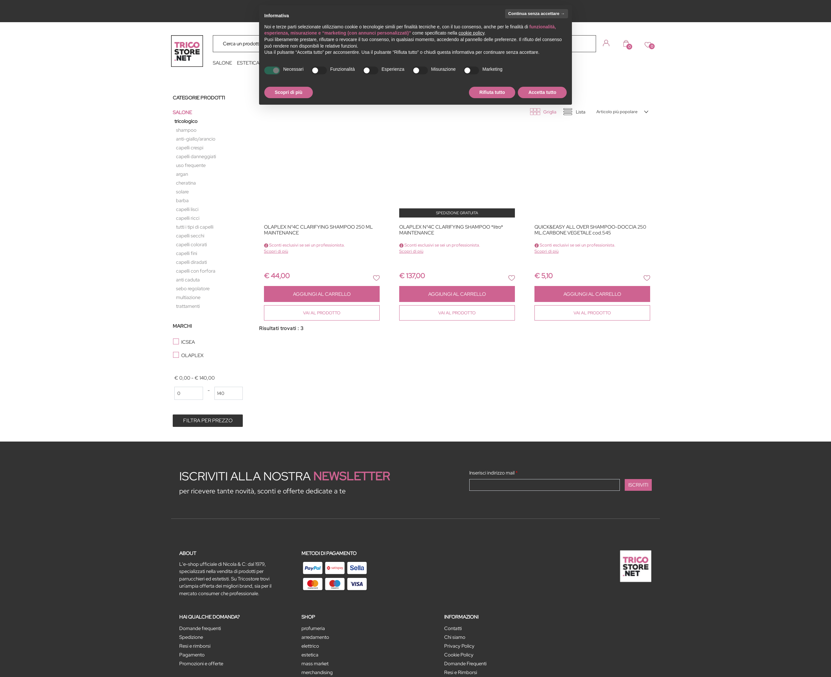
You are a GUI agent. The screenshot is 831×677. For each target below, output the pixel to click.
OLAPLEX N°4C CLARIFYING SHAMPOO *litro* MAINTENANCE (451, 230)
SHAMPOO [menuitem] (186, 130)
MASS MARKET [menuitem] (314, 663)
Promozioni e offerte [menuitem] (201, 663)
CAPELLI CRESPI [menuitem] (189, 147)
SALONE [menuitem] (222, 63)
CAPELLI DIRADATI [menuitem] (191, 262)
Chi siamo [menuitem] (454, 637)
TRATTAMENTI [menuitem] (188, 306)
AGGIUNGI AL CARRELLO (322, 294)
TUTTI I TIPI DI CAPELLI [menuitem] (194, 227)
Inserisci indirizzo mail (493, 473)
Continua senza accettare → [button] (536, 13)
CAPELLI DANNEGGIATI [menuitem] (196, 156)
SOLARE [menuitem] (182, 191)
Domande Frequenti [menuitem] (465, 663)
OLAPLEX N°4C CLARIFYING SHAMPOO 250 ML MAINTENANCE (318, 230)
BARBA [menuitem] (182, 200)
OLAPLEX (192, 355)
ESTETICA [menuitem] (248, 63)
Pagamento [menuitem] (192, 655)
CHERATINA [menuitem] (186, 183)
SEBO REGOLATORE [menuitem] (193, 288)
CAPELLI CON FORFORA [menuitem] (195, 271)
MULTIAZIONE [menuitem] (188, 297)
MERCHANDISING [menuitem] (317, 672)
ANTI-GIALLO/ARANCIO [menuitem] (195, 139)
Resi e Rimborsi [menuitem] (460, 672)
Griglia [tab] (549, 112)
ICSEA (188, 342)
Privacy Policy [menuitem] (459, 646)
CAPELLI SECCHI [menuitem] (190, 236)
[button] (586, 43)
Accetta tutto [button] (542, 92)
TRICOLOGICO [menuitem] (185, 121)
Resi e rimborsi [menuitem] (195, 646)
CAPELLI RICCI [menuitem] (187, 218)
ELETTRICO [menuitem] (310, 646)
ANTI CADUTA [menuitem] (188, 280)
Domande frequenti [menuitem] (200, 628)
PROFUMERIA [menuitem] (313, 628)
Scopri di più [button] (288, 92)
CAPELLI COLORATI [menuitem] (191, 244)
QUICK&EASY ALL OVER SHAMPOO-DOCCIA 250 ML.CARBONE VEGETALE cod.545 (590, 230)
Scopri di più (276, 251)
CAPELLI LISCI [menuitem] (187, 209)
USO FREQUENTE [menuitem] (191, 165)
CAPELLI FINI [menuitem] (186, 253)
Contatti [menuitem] (453, 628)
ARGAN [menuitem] (182, 174)
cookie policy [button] (471, 33)
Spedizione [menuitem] (191, 637)
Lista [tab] (580, 112)
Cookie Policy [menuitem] (459, 655)
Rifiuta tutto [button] (492, 92)
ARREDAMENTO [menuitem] (315, 637)
